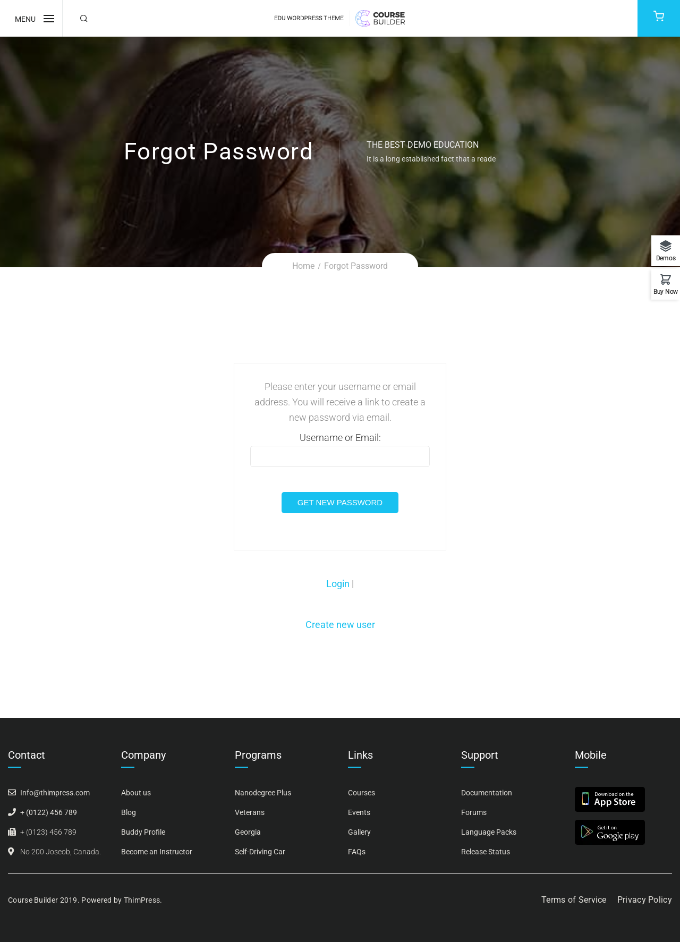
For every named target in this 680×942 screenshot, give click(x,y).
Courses (361, 792)
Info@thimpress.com (55, 792)
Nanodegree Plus (263, 792)
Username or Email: (340, 449)
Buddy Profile (143, 832)
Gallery (359, 832)
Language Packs (488, 832)
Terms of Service (574, 900)
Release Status (485, 851)
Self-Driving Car (260, 851)
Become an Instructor (156, 851)
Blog (128, 812)
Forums (474, 812)
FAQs (357, 851)
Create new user (340, 624)
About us (136, 792)
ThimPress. (143, 900)
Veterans (250, 812)
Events (359, 812)
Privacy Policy (644, 900)
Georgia (248, 832)
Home (303, 266)
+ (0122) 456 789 (48, 812)
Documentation (486, 792)
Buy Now (665, 291)
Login (339, 583)
